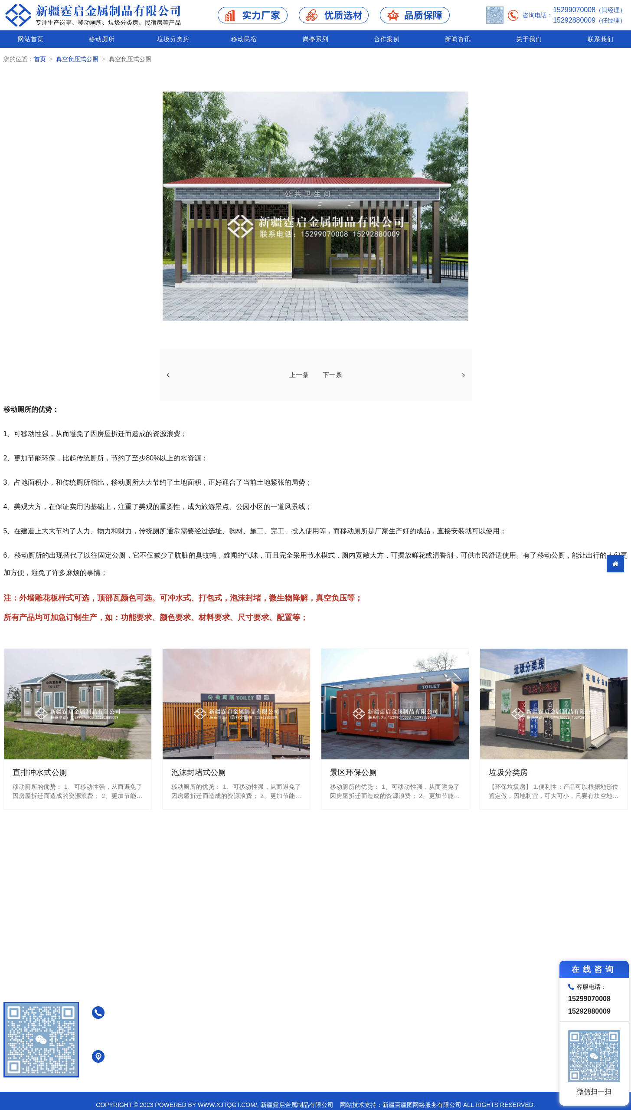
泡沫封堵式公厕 (372, 1004)
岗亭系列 (314, 39)
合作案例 (386, 39)
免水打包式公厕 (372, 1015)
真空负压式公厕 (77, 59)
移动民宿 (243, 39)
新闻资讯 (457, 39)
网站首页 (29, 39)
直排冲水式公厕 (372, 992)
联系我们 (601, 39)
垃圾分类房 (172, 39)
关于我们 (528, 39)
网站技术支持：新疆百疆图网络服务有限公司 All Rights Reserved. (437, 1104)
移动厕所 (101, 39)
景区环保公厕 (369, 1037)
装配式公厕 (366, 1049)
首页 (40, 59)
